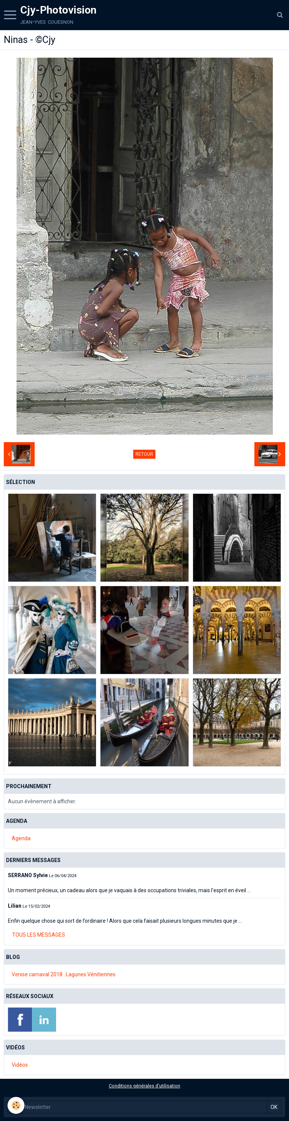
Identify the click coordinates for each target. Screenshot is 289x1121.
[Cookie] (16, 1105)
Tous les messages (38, 935)
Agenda (21, 838)
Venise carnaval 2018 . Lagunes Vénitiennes (64, 974)
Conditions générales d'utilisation (144, 1086)
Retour (144, 454)
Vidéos (20, 1065)
